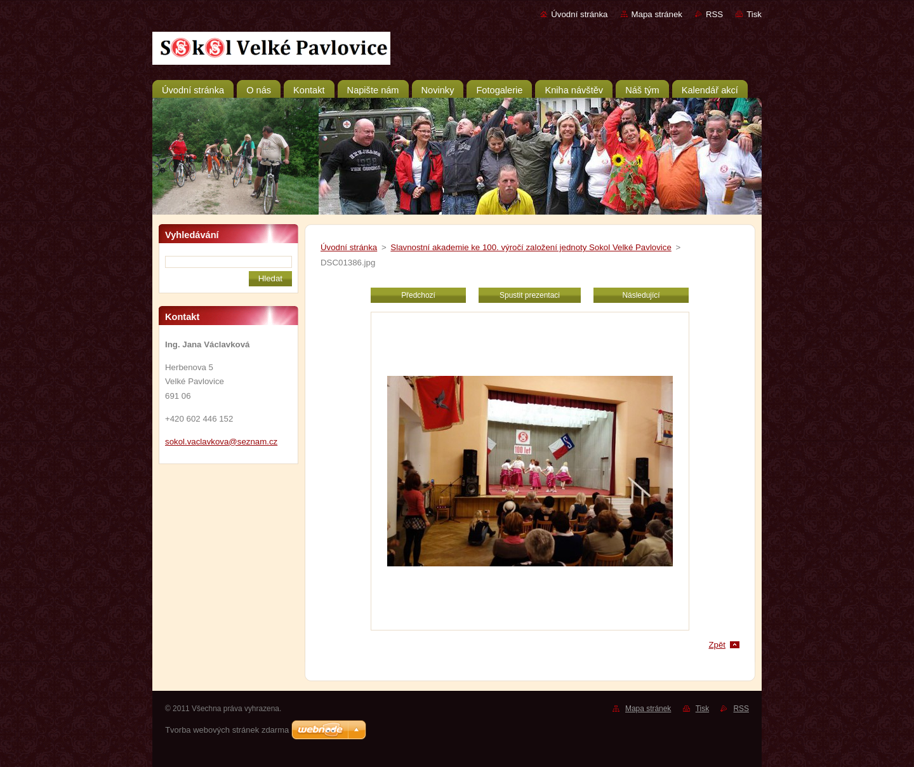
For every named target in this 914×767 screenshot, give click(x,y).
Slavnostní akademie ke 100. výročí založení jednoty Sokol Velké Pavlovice (530, 247)
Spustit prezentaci (530, 295)
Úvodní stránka (579, 14)
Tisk (754, 14)
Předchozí (418, 295)
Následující (640, 295)
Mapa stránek (657, 14)
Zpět (716, 645)
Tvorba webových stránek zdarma (227, 730)
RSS (714, 14)
